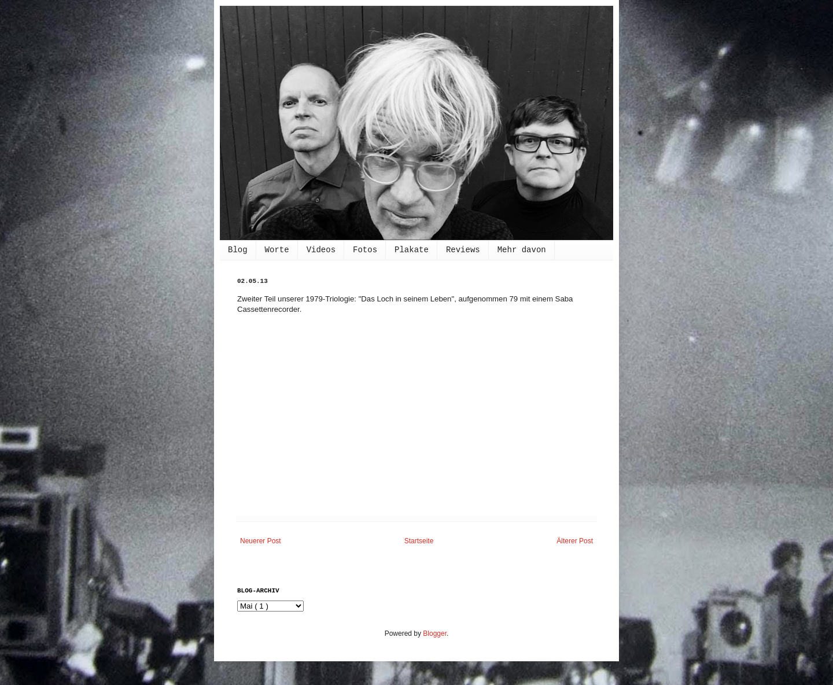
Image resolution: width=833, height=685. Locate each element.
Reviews (463, 250)
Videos (321, 250)
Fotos (365, 250)
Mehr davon (521, 250)
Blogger (435, 633)
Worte (277, 250)
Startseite (419, 541)
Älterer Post (574, 541)
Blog (238, 250)
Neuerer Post (260, 541)
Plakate (412, 250)
